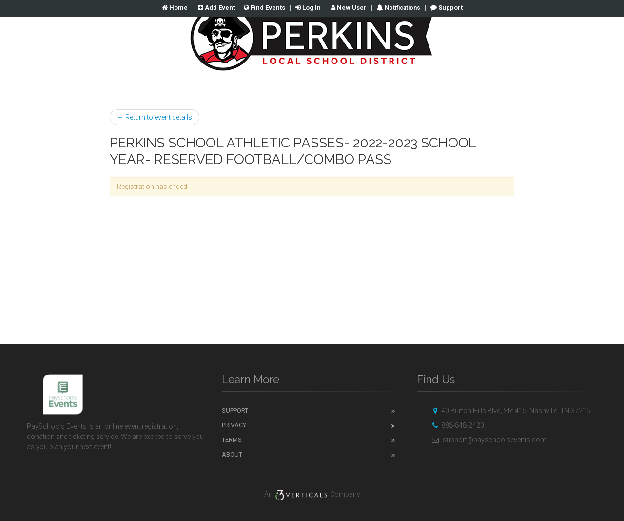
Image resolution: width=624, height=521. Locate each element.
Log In (308, 7)
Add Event (216, 7)
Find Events (264, 7)
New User (349, 7)
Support (446, 7)
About (232, 454)
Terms (232, 439)
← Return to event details (154, 117)
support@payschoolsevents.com (487, 440)
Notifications (401, 7)
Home (175, 7)
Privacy (234, 425)
